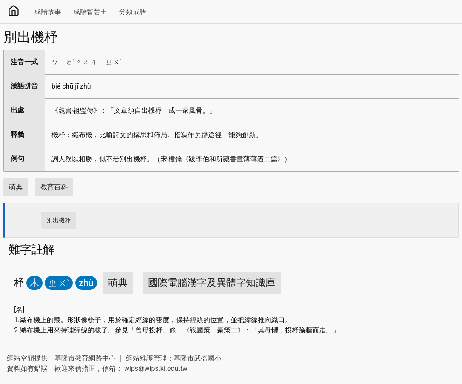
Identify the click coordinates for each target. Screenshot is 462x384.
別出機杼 (59, 220)
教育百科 (54, 187)
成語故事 (47, 12)
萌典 (16, 187)
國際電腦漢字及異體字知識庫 (211, 283)
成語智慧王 (90, 12)
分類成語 (132, 12)
